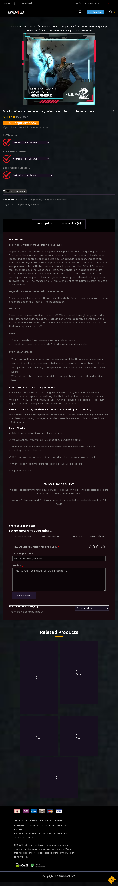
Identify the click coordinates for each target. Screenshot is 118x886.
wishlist (7, 3)
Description (43, 224)
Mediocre (93, 547)
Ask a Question (50, 537)
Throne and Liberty (24, 838)
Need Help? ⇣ (29, 3)
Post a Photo (97, 537)
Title (22, 554)
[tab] (43, 224)
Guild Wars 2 (30, 26)
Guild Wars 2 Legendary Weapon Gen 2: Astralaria (113, 115)
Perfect (104, 547)
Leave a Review (22, 537)
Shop (19, 26)
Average (97, 547)
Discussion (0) (73, 224)
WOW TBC (36, 826)
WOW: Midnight (34, 834)
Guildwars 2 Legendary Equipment (57, 26)
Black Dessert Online (53, 826)
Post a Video (75, 537)
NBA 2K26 (20, 834)
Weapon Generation (34, 245)
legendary (23, 204)
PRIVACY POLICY (41, 821)
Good (100, 547)
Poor (90, 547)
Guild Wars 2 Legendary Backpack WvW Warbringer (110, 115)
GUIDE (58, 821)
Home (12, 26)
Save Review (24, 596)
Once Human (64, 834)
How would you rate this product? (35, 548)
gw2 (13, 204)
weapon (35, 204)
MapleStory (50, 834)
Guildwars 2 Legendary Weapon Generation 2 (42, 199)
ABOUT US (20, 821)
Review (18, 566)
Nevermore (56, 245)
